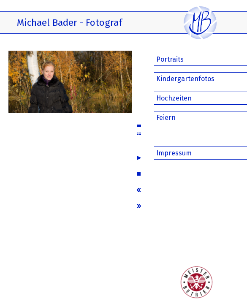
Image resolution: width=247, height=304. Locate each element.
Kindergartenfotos (185, 79)
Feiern (166, 118)
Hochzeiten (174, 98)
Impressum (174, 153)
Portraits (170, 59)
